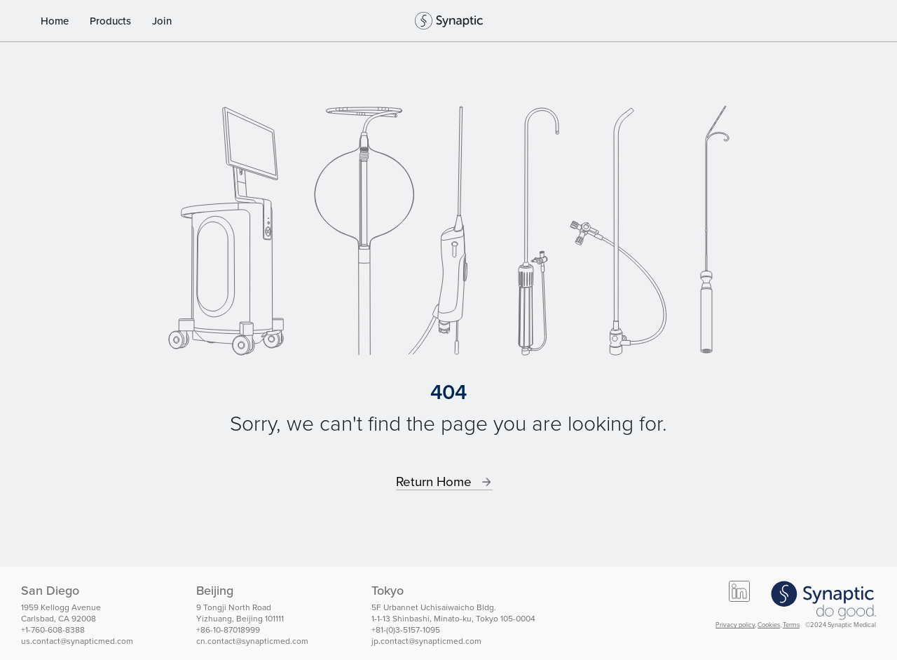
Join (162, 21)
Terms (791, 625)
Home (55, 21)
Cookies (769, 625)
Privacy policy (735, 625)
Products (110, 21)
